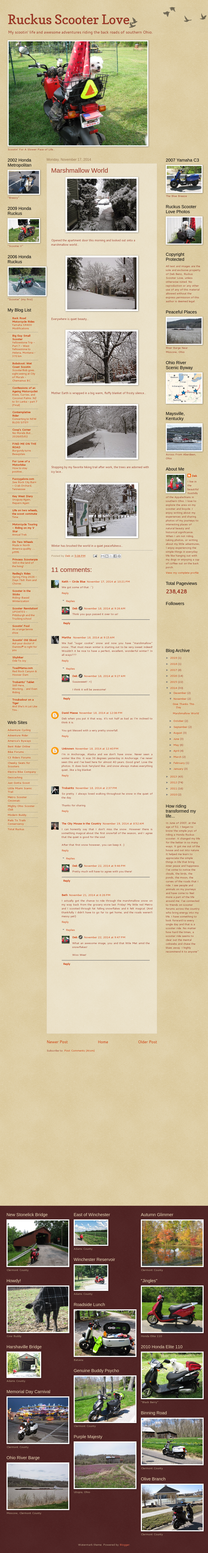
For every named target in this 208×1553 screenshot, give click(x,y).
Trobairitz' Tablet (23, 682)
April (176, 751)
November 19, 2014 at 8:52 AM (123, 823)
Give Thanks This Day (183, 705)
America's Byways (19, 741)
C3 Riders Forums (19, 757)
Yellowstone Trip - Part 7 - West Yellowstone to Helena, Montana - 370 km (24, 349)
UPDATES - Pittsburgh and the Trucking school (23, 615)
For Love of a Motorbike (21, 463)
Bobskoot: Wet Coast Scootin (22, 365)
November (180, 699)
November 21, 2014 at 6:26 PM (89, 895)
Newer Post (57, 1042)
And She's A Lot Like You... (24, 708)
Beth (65, 895)
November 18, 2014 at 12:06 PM (100, 713)
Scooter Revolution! (25, 608)
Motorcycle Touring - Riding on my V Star (24, 527)
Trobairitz (68, 788)
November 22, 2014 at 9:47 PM (104, 937)
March (177, 757)
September (180, 727)
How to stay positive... (19, 469)
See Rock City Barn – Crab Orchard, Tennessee (24, 485)
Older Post (147, 1042)
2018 (174, 664)
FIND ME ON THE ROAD (24, 445)
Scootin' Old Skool (24, 640)
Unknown (68, 748)
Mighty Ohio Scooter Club (21, 807)
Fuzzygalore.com (23, 479)
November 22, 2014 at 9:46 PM (104, 866)
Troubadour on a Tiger (23, 701)
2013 (174, 776)
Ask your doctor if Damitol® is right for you (24, 646)
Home (103, 1042)
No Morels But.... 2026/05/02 (22, 434)
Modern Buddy (17, 815)
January (178, 769)
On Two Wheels (22, 542)
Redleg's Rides (21, 573)
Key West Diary (22, 496)
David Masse (70, 713)
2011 (174, 788)
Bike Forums (16, 752)
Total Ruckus (16, 829)
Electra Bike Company (22, 772)
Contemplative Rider (21, 413)
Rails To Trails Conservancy (17, 821)
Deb (74, 608)
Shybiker (17, 657)
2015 (174, 682)
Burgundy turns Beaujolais (21, 452)
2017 (174, 670)
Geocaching (15, 777)
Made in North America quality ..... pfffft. (23, 548)
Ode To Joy (19, 660)
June (176, 739)
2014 (174, 688)
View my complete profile (182, 572)
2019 (174, 658)
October (179, 721)
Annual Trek (19, 534)
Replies (70, 601)
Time (15, 517)
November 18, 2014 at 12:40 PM (96, 748)
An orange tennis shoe (22, 631)
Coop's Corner (21, 430)
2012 (174, 782)
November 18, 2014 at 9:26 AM (104, 608)
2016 (174, 676)
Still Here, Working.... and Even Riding (24, 688)
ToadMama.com (22, 668)
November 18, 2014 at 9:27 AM (104, 676)
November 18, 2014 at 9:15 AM (93, 637)
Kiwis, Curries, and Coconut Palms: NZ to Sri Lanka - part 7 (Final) (24, 400)
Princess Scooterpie (25, 559)
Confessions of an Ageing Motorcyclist (25, 389)
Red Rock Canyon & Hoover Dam (24, 673)
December (180, 693)
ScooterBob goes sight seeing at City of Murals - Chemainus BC (23, 375)
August (178, 733)
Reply (65, 593)
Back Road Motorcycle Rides (23, 319)
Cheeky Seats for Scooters (19, 764)
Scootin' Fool (20, 626)
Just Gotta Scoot (19, 783)
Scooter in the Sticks (21, 592)
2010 (174, 794)
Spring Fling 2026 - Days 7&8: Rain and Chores (24, 580)
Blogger (125, 1545)
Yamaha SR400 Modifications (22, 326)
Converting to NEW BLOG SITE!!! (24, 420)
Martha (67, 637)
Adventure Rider (18, 735)
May (176, 745)
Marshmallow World (186, 713)
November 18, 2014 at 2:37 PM (96, 788)
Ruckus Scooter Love (69, 19)
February (179, 763)
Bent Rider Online (19, 746)
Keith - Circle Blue (73, 581)
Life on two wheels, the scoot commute (25, 512)
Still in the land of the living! (23, 564)
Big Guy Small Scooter (21, 337)
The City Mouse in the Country (81, 823)
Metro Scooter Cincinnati (17, 798)
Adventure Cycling (19, 730)
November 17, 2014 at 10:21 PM (108, 581)
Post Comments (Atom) (79, 1050)
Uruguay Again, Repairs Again (21, 501)
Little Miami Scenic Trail (20, 789)
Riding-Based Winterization (20, 599)
